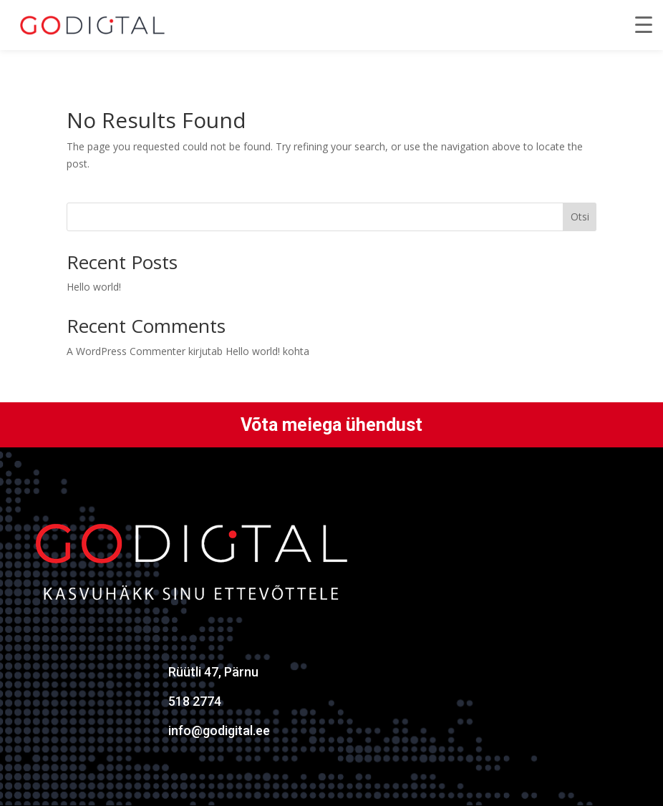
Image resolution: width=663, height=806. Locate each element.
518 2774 (194, 701)
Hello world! (94, 286)
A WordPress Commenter (126, 351)
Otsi (580, 216)
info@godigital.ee (219, 730)
